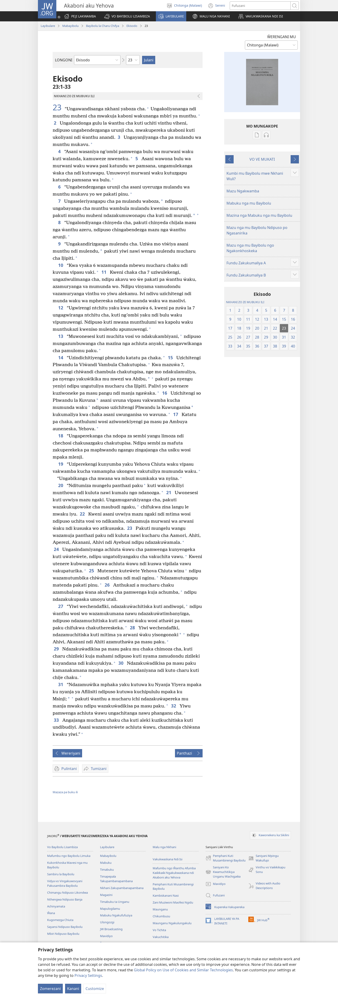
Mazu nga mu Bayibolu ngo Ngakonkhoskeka (250, 248)
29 (57, 649)
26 (108, 585)
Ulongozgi (107, 922)
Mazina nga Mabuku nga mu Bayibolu (259, 215)
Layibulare (48, 26)
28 (133, 627)
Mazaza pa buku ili (65, 792)
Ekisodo (131, 26)
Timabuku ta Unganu (114, 902)
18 (61, 436)
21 (169, 492)
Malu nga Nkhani (164, 847)
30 (121, 663)
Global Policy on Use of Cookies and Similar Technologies (183, 969)
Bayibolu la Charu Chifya (102, 26)
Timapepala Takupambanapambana (116, 878)
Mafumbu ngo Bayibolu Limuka (68, 856)
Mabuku (106, 863)
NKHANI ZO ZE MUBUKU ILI (245, 302)
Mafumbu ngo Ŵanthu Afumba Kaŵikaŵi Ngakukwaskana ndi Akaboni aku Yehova (174, 872)
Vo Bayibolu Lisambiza (62, 847)
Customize (95, 988)
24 (57, 549)
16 (165, 393)
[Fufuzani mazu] (260, 5)
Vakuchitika (161, 937)
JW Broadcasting (111, 929)
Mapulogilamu (110, 909)
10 (61, 265)
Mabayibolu (70, 26)
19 (61, 464)
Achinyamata (56, 906)
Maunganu (160, 909)
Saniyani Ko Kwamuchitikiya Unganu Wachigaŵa (223, 872)
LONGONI (63, 60)
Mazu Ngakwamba (242, 191)
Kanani (73, 988)
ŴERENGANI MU (281, 36)
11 (104, 272)
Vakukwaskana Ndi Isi (167, 859)
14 (61, 357)
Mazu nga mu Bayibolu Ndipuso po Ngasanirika (256, 230)
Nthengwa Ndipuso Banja (64, 899)
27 (61, 606)
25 (92, 570)
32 (174, 706)
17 (176, 414)
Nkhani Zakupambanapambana (121, 888)
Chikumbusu (161, 916)
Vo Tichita (159, 930)
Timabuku (107, 869)
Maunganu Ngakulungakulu (172, 923)
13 (61, 336)
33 (57, 720)
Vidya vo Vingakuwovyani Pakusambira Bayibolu (64, 883)
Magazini (106, 895)
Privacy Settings (88, 975)
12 (61, 308)
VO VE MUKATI (262, 159)
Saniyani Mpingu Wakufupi (263, 858)
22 (83, 514)
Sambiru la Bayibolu (60, 874)
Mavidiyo (106, 936)
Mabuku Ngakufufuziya (116, 915)
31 (61, 684)
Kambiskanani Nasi (166, 895)
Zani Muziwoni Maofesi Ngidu (173, 902)
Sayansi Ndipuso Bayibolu (65, 927)
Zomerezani (50, 988)
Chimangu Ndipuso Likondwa (67, 892)
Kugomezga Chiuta (60, 920)
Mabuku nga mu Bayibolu (248, 203)
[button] (127, 16)
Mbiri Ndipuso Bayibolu (63, 934)
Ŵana (51, 913)
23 (58, 107)
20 (61, 485)
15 (171, 357)
